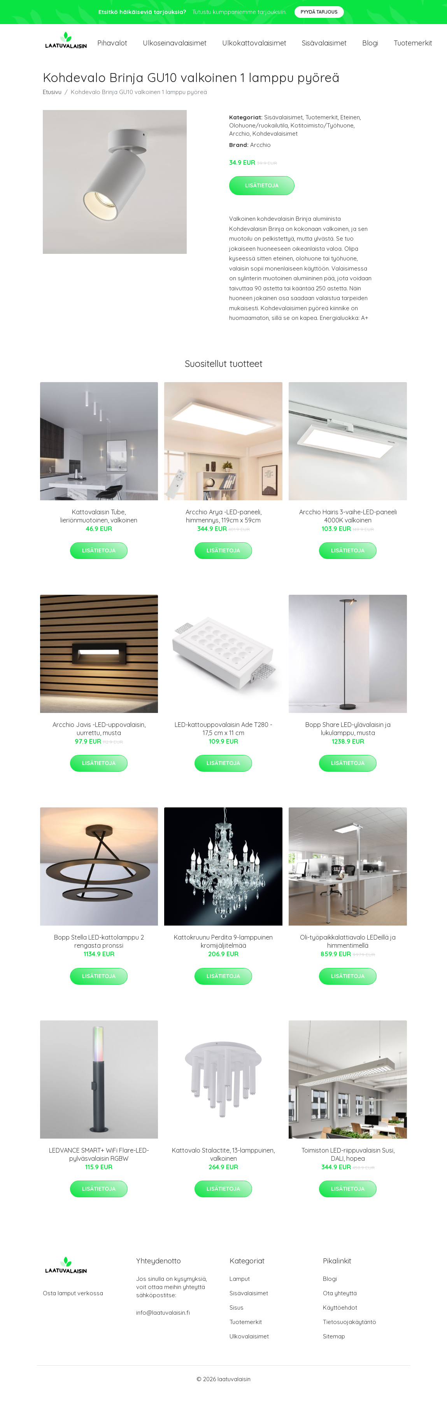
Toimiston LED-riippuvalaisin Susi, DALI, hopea (348, 1163)
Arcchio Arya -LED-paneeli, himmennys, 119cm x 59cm (223, 525)
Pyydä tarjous (319, 12)
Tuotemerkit (413, 47)
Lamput (240, 1287)
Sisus (237, 1316)
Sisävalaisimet (324, 47)
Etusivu (52, 100)
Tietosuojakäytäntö (349, 1330)
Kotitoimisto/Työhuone (322, 134)
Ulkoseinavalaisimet (175, 47)
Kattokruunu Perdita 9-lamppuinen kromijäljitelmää (223, 950)
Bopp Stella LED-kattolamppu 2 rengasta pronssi (99, 950)
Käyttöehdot (340, 1316)
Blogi (370, 47)
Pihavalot (112, 47)
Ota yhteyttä (340, 1301)
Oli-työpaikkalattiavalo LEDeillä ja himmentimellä (348, 950)
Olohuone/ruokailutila (258, 134)
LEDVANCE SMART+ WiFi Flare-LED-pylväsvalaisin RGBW (99, 1163)
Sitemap (334, 1345)
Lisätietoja (262, 193)
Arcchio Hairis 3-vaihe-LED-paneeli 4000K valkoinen (348, 525)
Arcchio (239, 142)
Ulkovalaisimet (249, 1345)
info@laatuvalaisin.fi (163, 1321)
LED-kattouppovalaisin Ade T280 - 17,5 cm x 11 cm (223, 737)
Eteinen (350, 125)
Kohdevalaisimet (275, 142)
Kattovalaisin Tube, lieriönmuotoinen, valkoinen (98, 525)
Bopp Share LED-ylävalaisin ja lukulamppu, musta (348, 737)
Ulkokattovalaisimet (254, 47)
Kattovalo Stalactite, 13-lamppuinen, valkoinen (223, 1163)
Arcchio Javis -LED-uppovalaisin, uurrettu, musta (99, 737)
